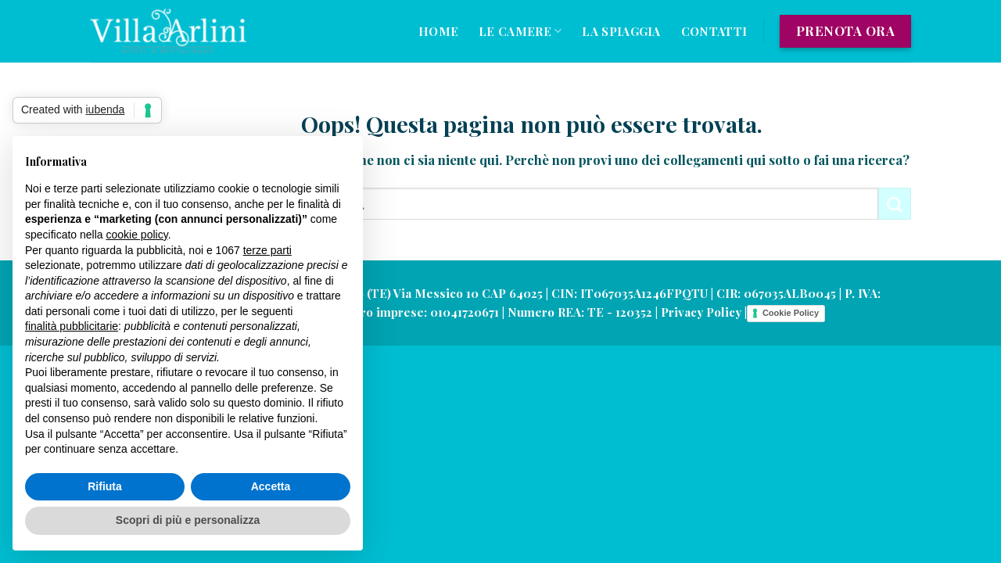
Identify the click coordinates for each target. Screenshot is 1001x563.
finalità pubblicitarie (71, 326)
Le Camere (520, 31)
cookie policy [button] (137, 234)
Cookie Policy (790, 312)
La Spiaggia (621, 31)
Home (438, 31)
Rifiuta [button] (105, 486)
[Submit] (894, 204)
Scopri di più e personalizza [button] (188, 520)
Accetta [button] (271, 486)
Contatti (714, 31)
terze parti (267, 250)
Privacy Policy (701, 312)
